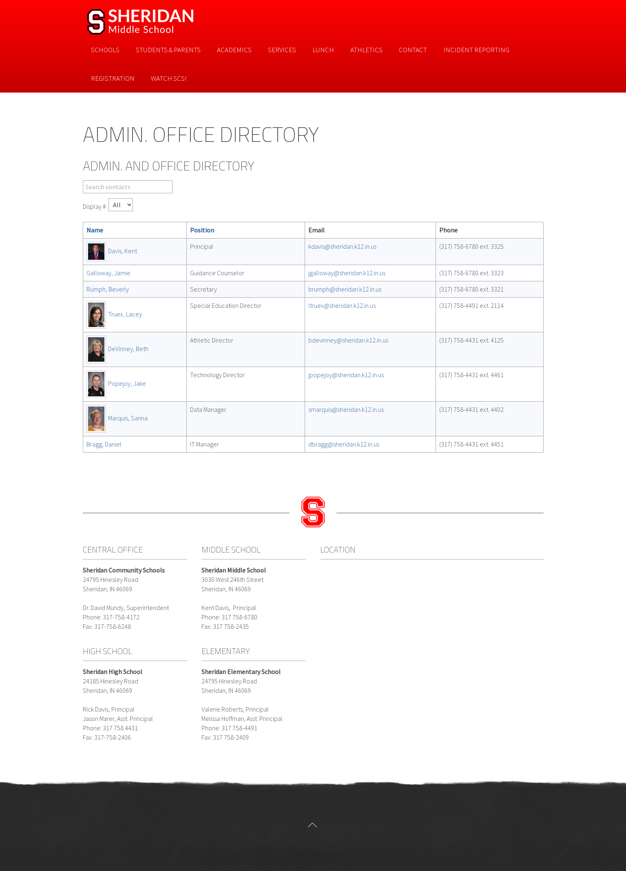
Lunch (323, 49)
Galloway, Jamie (108, 273)
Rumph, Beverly (107, 289)
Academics (234, 49)
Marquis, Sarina (128, 418)
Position (202, 230)
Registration (113, 78)
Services (282, 49)
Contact (413, 49)
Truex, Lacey (125, 314)
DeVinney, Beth (128, 349)
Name (94, 230)
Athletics (366, 49)
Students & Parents (168, 49)
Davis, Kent (122, 251)
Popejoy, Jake (127, 383)
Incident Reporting (476, 49)
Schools (105, 49)
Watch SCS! (168, 78)
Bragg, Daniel (104, 444)
